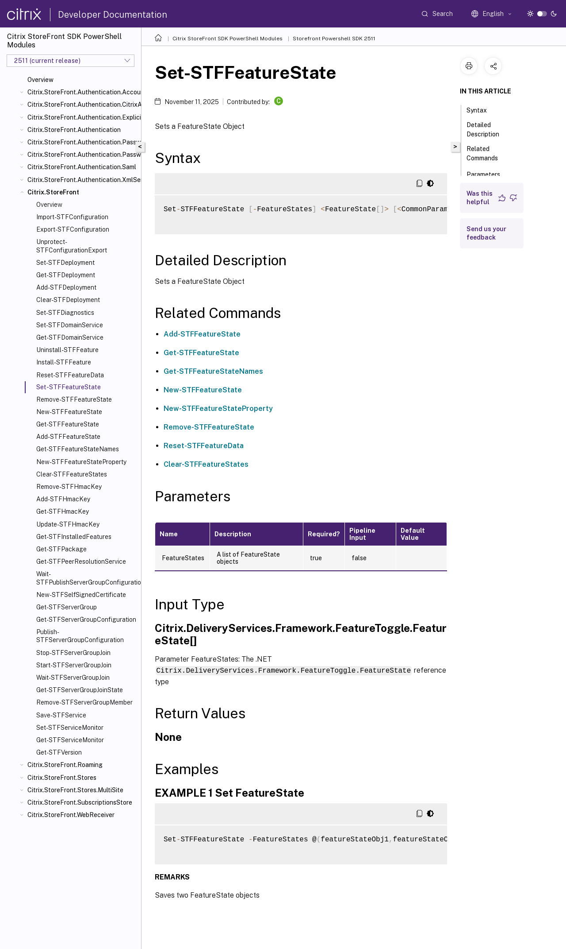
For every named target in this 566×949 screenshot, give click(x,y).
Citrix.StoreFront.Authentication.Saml (81, 166)
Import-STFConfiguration (72, 217)
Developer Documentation (112, 14)
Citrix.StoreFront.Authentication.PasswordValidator (82, 154)
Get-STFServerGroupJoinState (79, 689)
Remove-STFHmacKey (69, 486)
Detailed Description (488, 129)
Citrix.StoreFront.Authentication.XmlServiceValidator (82, 179)
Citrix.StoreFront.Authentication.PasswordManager (82, 142)
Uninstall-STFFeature (67, 349)
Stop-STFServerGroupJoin (73, 652)
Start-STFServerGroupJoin (73, 665)
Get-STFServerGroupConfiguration (86, 619)
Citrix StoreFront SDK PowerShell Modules (227, 38)
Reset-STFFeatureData (70, 375)
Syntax (482, 109)
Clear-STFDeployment (68, 299)
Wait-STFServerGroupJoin (73, 677)
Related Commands (487, 153)
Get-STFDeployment (65, 275)
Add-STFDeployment (66, 287)
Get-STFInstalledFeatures (73, 536)
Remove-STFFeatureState (74, 399)
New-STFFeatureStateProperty (81, 461)
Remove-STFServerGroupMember (84, 702)
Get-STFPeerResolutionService (81, 561)
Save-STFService (61, 715)
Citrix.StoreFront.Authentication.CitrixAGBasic (82, 104)
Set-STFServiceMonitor (69, 727)
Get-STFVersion (59, 752)
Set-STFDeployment (65, 262)
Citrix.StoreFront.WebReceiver (71, 814)
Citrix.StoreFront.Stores (61, 777)
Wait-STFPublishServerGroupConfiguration (87, 577)
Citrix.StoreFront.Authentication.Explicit (82, 117)
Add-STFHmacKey (63, 499)
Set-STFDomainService (69, 325)
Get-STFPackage (61, 549)
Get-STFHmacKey (62, 511)
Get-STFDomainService (69, 337)
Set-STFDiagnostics (65, 312)
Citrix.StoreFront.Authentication (74, 129)
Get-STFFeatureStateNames (77, 449)
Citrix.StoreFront (53, 192)
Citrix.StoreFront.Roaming (65, 764)
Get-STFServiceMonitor (70, 740)
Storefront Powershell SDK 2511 (334, 38)
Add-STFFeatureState (68, 436)
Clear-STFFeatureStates (71, 474)
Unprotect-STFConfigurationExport (71, 245)
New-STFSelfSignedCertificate (81, 594)
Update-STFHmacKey (67, 524)
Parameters (488, 173)
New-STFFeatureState (69, 411)
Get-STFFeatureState (67, 424)
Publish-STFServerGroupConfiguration (80, 635)
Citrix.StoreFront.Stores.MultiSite (75, 790)
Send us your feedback (486, 233)
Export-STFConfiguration (72, 229)
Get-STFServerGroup (66, 607)
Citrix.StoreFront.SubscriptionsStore (79, 802)
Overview (40, 79)
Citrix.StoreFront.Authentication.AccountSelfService (82, 92)
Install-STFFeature (63, 362)
